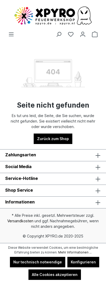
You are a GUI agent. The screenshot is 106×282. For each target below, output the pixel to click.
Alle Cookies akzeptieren (55, 274)
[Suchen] (59, 34)
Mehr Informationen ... (75, 252)
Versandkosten (20, 221)
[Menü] (11, 34)
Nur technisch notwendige (37, 262)
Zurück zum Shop (53, 138)
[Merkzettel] (71, 34)
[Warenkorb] (95, 34)
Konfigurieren (83, 262)
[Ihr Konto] (83, 34)
